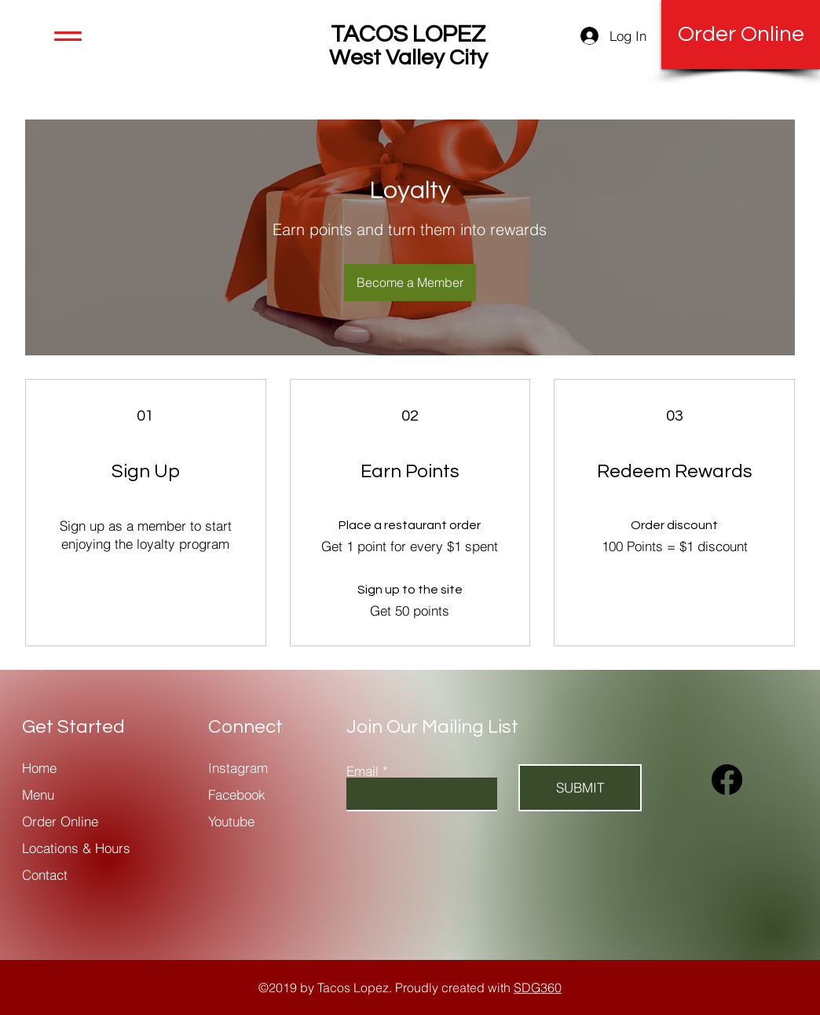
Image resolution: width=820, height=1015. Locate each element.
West (355, 57)
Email (362, 771)
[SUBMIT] (580, 787)
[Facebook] (727, 779)
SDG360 (538, 987)
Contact (45, 874)
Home (39, 767)
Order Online (60, 821)
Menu (40, 794)
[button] (67, 36)
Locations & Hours (76, 848)
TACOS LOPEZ (408, 34)
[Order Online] (740, 34)
